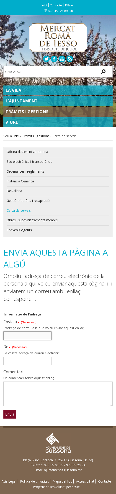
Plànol (69, 5)
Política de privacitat (34, 481)
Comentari (13, 371)
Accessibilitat (85, 481)
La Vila (13, 90)
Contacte (56, 5)
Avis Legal (9, 481)
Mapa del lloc (62, 481)
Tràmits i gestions (26, 111)
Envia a (10, 321)
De (5, 346)
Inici (44, 5)
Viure (11, 122)
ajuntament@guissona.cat (63, 470)
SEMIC (76, 487)
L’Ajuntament (21, 101)
